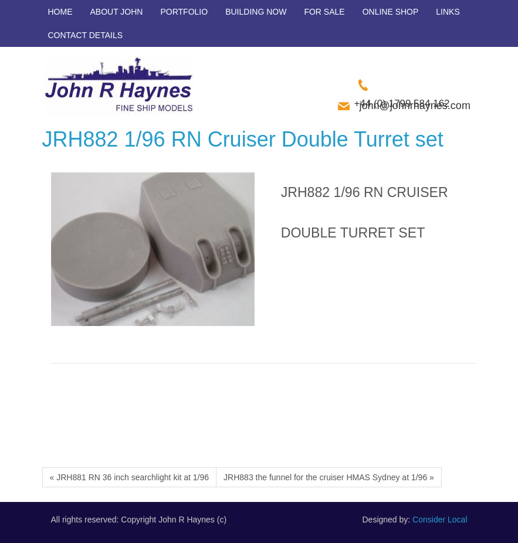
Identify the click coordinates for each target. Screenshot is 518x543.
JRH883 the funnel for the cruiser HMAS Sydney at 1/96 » (329, 477)
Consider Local (439, 519)
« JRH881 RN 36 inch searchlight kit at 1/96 (129, 477)
